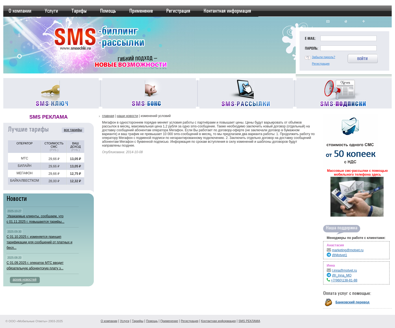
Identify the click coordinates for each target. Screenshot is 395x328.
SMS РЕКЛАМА (249, 321)
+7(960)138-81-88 (344, 280)
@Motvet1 (339, 255)
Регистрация (320, 63)
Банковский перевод (352, 302)
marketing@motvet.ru (347, 250)
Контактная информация (218, 321)
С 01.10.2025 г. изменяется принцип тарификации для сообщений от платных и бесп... (39, 242)
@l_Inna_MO (341, 275)
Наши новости (127, 116)
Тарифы (137, 321)
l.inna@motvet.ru (344, 270)
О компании (109, 321)
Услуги (124, 321)
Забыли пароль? (323, 57)
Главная (108, 116)
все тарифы (73, 130)
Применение (169, 321)
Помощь (152, 321)
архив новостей (24, 279)
